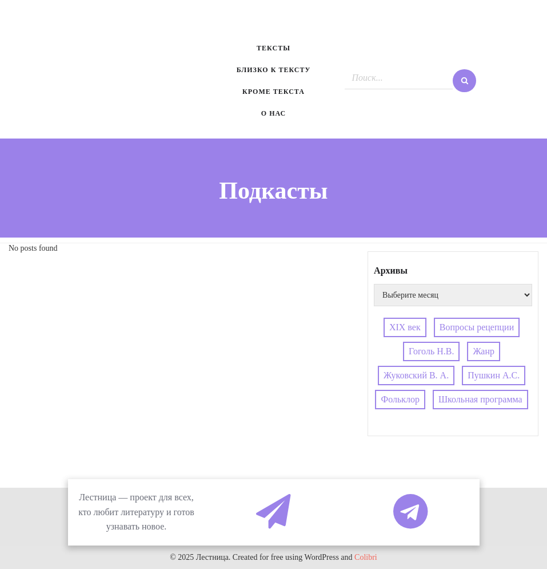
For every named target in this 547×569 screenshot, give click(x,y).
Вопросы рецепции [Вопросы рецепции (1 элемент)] (477, 327)
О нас (273, 113)
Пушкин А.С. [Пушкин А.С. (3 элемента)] (494, 375)
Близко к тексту (274, 70)
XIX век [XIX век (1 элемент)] (405, 327)
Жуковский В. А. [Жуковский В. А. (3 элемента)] (416, 375)
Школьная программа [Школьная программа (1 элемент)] (480, 399)
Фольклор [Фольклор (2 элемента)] (400, 399)
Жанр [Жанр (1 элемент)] (483, 351)
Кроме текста (273, 92)
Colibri (365, 557)
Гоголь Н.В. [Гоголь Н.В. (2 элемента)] (431, 351)
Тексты (273, 48)
